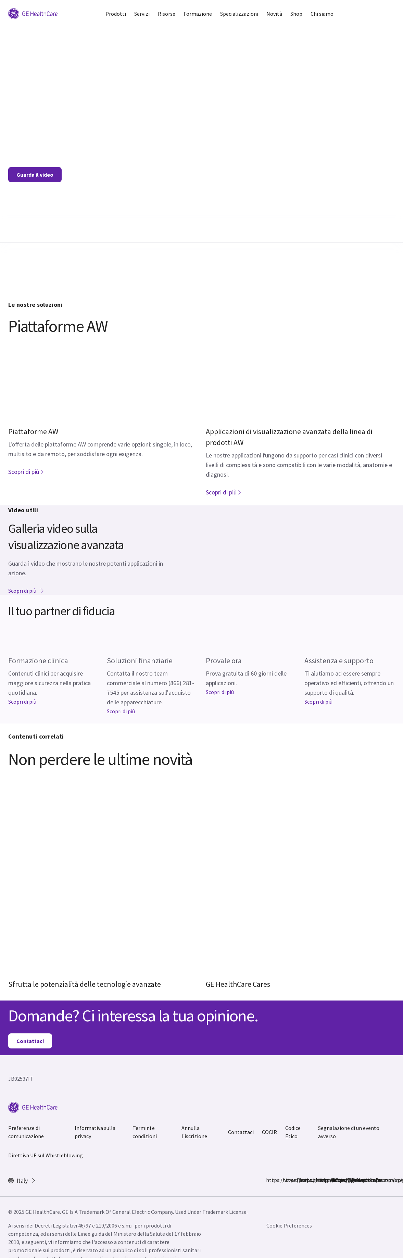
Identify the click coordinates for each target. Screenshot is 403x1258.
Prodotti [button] (115, 13)
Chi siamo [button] (322, 13)
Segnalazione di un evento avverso (348, 1132)
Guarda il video (34, 174)
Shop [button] (296, 13)
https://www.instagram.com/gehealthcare (286, 1180)
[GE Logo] (33, 13)
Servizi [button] (142, 13)
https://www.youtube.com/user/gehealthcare (336, 1180)
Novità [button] (274, 13)
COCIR (269, 1132)
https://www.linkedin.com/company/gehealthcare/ (319, 1180)
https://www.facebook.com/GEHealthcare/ (270, 1180)
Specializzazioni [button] (239, 13)
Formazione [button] (198, 13)
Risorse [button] (166, 13)
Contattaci (30, 1040)
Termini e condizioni (145, 1132)
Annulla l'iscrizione (194, 1132)
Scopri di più (26, 472)
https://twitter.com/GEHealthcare (303, 1180)
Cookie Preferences (289, 1225)
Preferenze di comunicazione (26, 1132)
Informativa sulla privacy (95, 1132)
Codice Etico (293, 1132)
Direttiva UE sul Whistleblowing (45, 1155)
